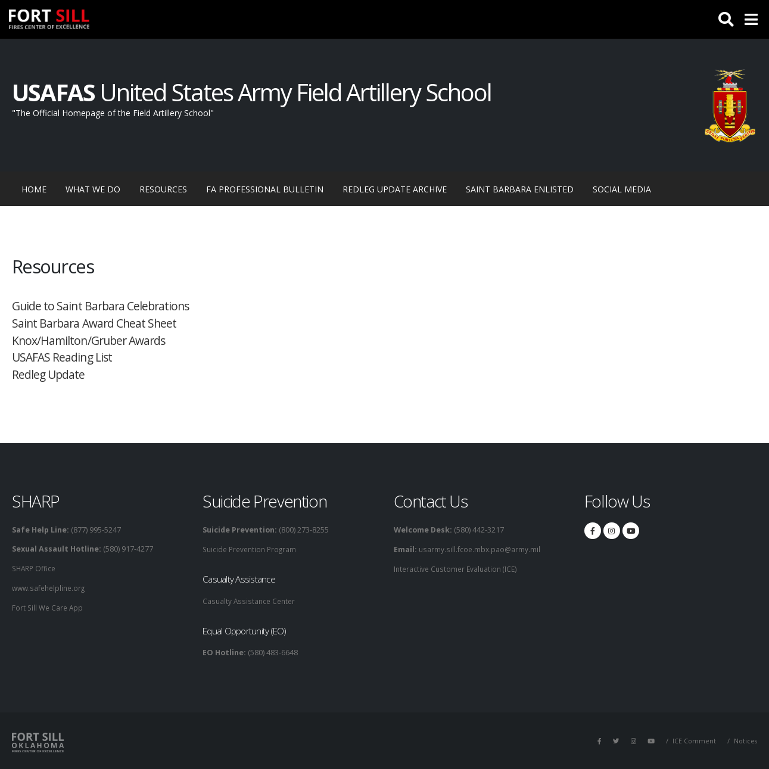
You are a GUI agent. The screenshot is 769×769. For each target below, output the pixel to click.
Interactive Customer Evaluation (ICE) (458, 568)
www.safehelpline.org (51, 587)
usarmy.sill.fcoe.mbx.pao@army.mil (480, 549)
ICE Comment (693, 739)
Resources (163, 189)
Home (38, 188)
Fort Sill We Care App (49, 606)
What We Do (93, 189)
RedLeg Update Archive (395, 189)
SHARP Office (36, 568)
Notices (745, 739)
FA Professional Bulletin (264, 189)
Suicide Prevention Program (252, 549)
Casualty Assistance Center (251, 600)
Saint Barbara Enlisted (520, 189)
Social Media (622, 189)
